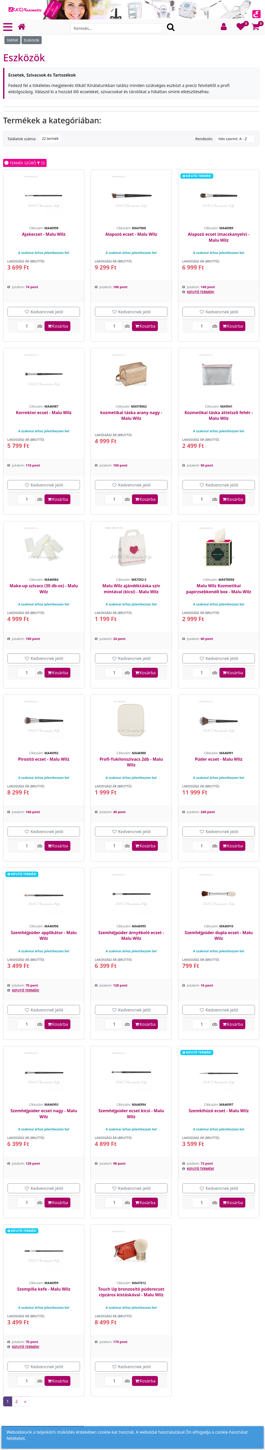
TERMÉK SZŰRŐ (24, 162)
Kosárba (57, 326)
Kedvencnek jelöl (43, 312)
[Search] (116, 28)
